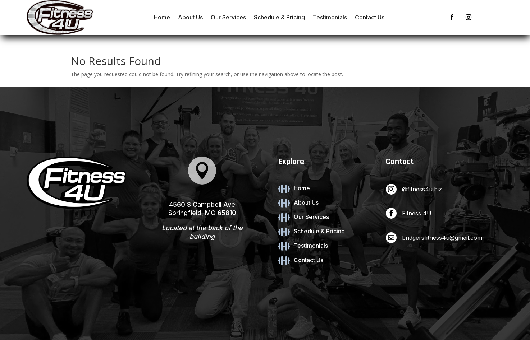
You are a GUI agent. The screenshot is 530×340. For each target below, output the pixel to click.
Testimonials (330, 17)
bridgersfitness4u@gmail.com (442, 237)
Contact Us (369, 17)
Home (162, 17)
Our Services (228, 17)
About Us (190, 17)
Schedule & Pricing (279, 17)
